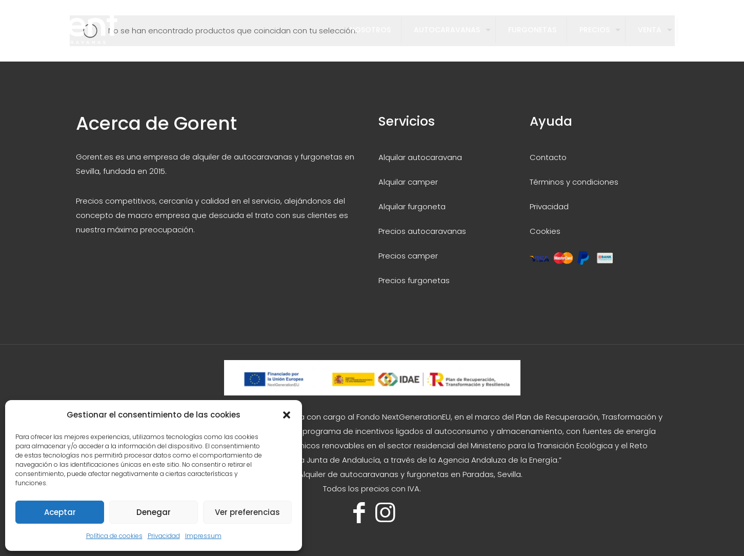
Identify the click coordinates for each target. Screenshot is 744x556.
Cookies (545, 231)
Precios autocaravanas (422, 231)
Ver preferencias (247, 512)
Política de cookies (114, 535)
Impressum (203, 535)
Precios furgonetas (414, 280)
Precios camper (408, 255)
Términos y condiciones (574, 181)
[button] (286, 415)
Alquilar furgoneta (412, 206)
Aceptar (60, 512)
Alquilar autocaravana (420, 157)
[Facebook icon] (359, 513)
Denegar (153, 512)
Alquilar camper (408, 181)
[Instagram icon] (385, 513)
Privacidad (164, 535)
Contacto (548, 157)
